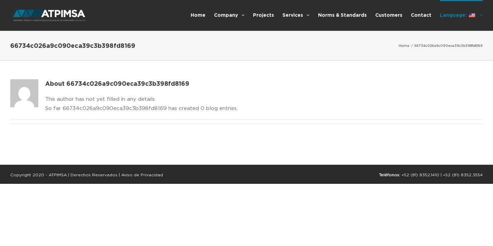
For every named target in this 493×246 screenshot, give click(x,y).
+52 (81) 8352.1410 (420, 175)
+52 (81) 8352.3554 (463, 175)
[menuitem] (158, 14)
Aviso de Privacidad (142, 175)
